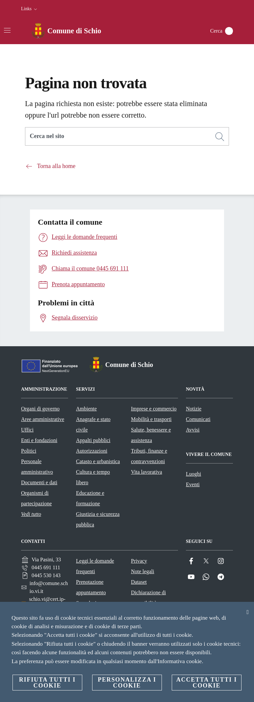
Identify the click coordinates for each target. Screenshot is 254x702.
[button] (29, 8)
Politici (28, 451)
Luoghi (193, 474)
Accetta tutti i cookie (206, 682)
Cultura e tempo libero (93, 477)
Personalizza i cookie (127, 682)
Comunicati (198, 419)
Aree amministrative (42, 419)
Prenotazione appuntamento (91, 587)
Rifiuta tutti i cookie (47, 682)
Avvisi (192, 430)
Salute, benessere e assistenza (151, 435)
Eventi (193, 484)
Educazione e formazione (90, 498)
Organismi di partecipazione (36, 498)
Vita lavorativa (146, 472)
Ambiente (86, 408)
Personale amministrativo (37, 467)
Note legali (142, 571)
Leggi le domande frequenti (95, 566)
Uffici (27, 430)
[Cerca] (229, 31)
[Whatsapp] (206, 577)
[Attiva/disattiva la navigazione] (7, 30)
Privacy (139, 561)
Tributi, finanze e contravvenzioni (149, 456)
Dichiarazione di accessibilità (148, 598)
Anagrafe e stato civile (93, 424)
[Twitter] (206, 561)
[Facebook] (191, 561)
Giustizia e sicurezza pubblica (97, 519)
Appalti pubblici (93, 440)
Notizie (193, 408)
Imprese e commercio (154, 408)
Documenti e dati (39, 482)
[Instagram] (221, 561)
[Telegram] (221, 577)
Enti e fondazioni (39, 440)
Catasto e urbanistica (98, 461)
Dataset (139, 582)
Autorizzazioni (91, 451)
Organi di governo (40, 408)
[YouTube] (191, 577)
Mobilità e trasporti (151, 419)
